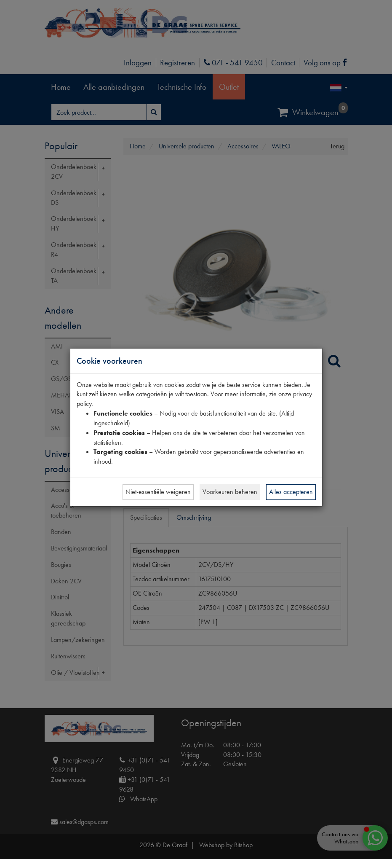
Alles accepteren (291, 491)
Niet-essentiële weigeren (158, 491)
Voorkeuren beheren (230, 491)
